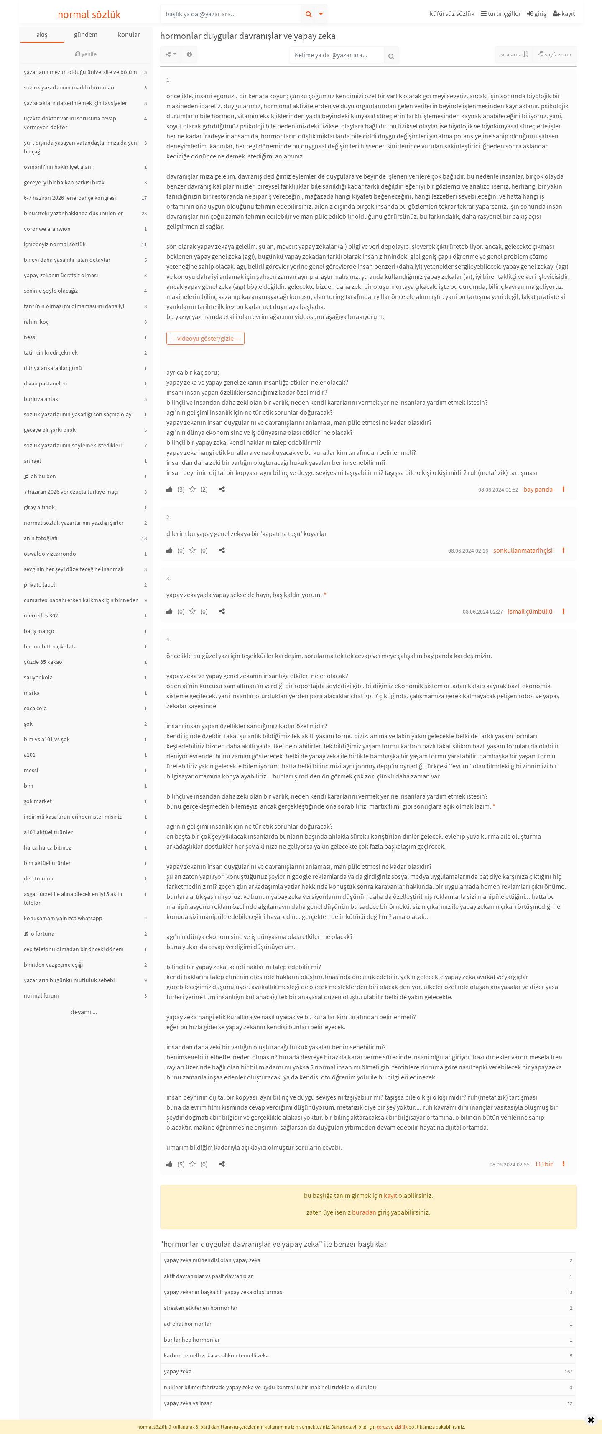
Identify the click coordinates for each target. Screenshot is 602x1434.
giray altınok (39, 507)
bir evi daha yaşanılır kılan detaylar (67, 259)
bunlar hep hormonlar (192, 1339)
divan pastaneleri (45, 383)
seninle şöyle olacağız (51, 290)
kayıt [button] (390, 1195)
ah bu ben (40, 476)
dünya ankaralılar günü (53, 368)
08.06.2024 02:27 (483, 611)
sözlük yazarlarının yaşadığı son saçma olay (78, 414)
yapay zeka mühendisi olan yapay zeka (212, 1260)
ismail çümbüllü (530, 611)
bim (28, 785)
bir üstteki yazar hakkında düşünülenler (73, 213)
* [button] (325, 594)
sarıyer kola (38, 677)
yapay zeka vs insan (188, 1403)
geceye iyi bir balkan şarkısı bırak (64, 182)
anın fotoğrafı (40, 538)
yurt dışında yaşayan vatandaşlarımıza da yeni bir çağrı (81, 147)
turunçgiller (501, 13)
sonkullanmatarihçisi (523, 550)
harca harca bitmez (47, 847)
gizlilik (401, 1427)
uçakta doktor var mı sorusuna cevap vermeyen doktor (70, 123)
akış (42, 34)
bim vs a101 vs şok (47, 739)
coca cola (35, 708)
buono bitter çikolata (50, 646)
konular (129, 34)
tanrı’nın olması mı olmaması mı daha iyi (74, 306)
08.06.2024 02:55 (510, 1164)
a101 (30, 754)
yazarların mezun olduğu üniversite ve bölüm (80, 72)
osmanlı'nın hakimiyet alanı (58, 167)
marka (32, 693)
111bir (544, 1164)
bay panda (538, 489)
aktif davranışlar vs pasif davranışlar (208, 1276)
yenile (86, 54)
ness (29, 337)
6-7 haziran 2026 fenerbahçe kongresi (70, 198)
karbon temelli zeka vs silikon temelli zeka (216, 1355)
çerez (382, 1427)
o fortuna (39, 933)
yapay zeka (177, 1371)
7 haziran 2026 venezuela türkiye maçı (71, 491)
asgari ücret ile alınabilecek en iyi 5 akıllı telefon (73, 898)
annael (32, 460)
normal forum (41, 995)
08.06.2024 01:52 (498, 489)
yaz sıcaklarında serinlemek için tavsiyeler (75, 103)
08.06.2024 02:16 (468, 550)
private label (39, 584)
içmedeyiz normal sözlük (55, 244)
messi (31, 770)
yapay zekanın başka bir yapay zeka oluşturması (223, 1292)
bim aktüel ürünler (47, 863)
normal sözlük (89, 14)
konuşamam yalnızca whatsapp (63, 918)
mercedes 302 (41, 615)
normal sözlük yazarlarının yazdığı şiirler (74, 522)
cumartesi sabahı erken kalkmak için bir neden (81, 600)
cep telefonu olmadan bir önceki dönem (74, 949)
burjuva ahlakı (41, 399)
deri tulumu (39, 878)
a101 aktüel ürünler (48, 832)
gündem (85, 34)
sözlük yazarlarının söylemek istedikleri (73, 445)
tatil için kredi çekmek (51, 352)
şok (28, 723)
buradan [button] (364, 1212)
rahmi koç (36, 321)
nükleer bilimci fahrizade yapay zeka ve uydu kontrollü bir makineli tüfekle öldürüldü (270, 1387)
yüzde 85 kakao (43, 662)
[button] (453, 14)
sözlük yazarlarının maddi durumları (69, 87)
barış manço (39, 631)
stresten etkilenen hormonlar (200, 1308)
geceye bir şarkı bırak (50, 430)
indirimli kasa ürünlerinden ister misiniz (73, 816)
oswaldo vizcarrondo (50, 553)
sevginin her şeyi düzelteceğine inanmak (74, 569)
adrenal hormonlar (188, 1323)
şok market (38, 801)
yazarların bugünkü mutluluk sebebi (69, 980)
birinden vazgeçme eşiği (53, 964)
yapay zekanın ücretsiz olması (61, 275)
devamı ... (84, 1012)
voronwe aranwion (47, 228)
